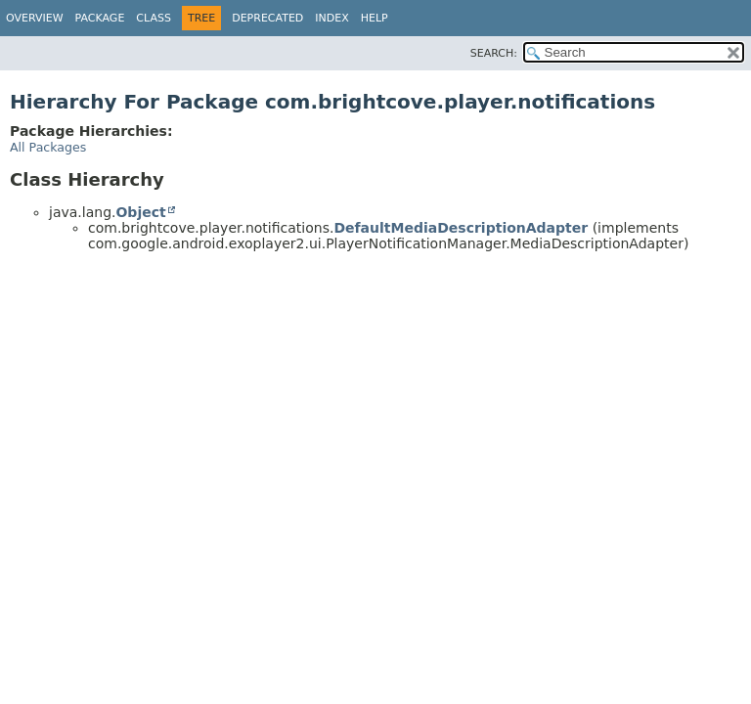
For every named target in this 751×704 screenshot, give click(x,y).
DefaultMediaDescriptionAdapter (460, 228)
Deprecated (267, 18)
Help (374, 18)
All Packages (48, 147)
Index (331, 18)
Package (100, 18)
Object (140, 212)
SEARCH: (493, 53)
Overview (35, 18)
